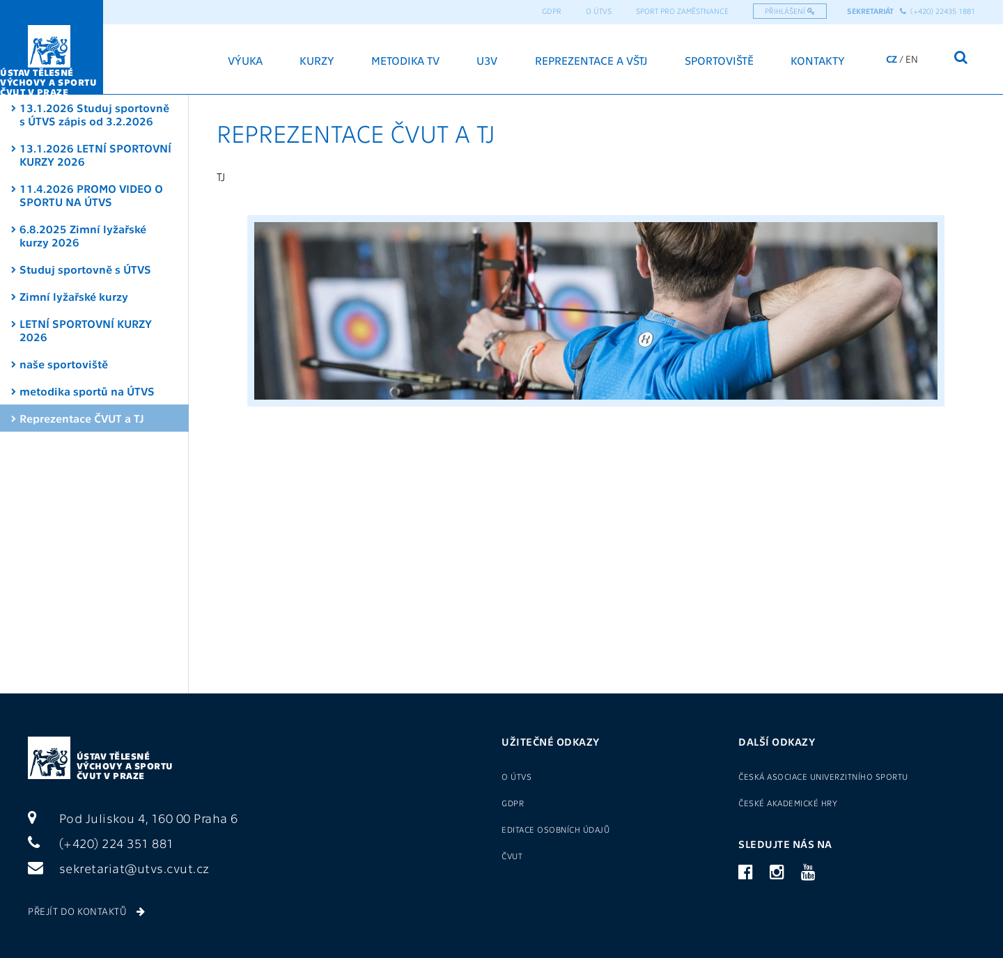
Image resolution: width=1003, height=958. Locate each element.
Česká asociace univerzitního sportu (823, 776)
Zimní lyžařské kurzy (74, 296)
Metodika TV (405, 60)
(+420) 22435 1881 (937, 10)
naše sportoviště (64, 363)
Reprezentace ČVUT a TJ (82, 418)
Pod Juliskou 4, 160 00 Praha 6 (133, 817)
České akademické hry (787, 803)
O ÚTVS (599, 10)
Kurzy (317, 60)
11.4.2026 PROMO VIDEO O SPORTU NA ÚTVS (91, 195)
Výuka (245, 60)
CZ (891, 58)
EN (911, 58)
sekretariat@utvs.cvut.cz (119, 868)
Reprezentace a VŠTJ (591, 60)
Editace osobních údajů (555, 829)
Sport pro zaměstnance (682, 10)
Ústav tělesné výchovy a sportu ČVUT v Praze (125, 765)
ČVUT (512, 856)
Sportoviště (719, 60)
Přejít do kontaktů (86, 910)
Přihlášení (790, 10)
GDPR (551, 10)
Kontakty (818, 60)
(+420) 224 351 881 (101, 842)
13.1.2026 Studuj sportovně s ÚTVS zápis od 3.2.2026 (94, 114)
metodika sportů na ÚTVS (87, 391)
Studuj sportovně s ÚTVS (85, 269)
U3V (486, 60)
